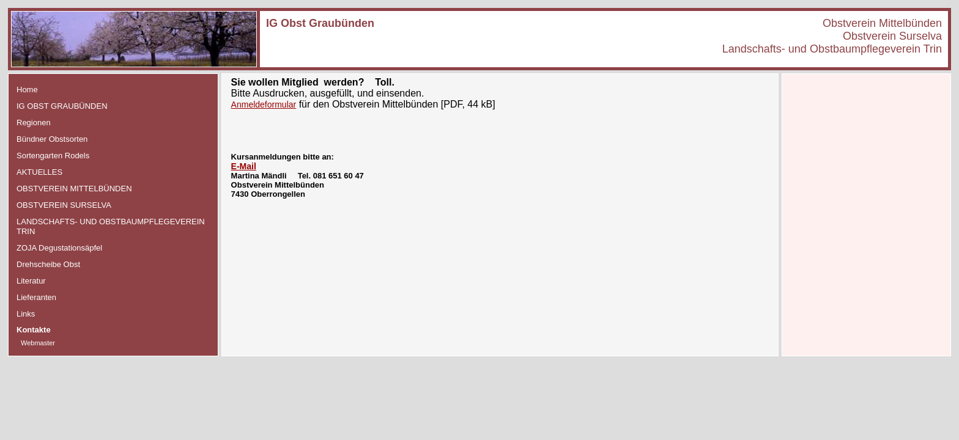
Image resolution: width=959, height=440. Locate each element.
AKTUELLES (39, 172)
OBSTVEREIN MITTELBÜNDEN (74, 188)
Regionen (34, 122)
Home (27, 89)
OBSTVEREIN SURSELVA (64, 205)
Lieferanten (36, 297)
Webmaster (38, 342)
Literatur (31, 280)
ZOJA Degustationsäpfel (59, 247)
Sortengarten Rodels (53, 155)
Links (26, 313)
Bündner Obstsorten (52, 139)
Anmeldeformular (264, 104)
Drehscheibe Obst (48, 264)
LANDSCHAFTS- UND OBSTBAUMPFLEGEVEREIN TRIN (111, 226)
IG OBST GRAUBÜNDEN (62, 106)
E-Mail (243, 166)
